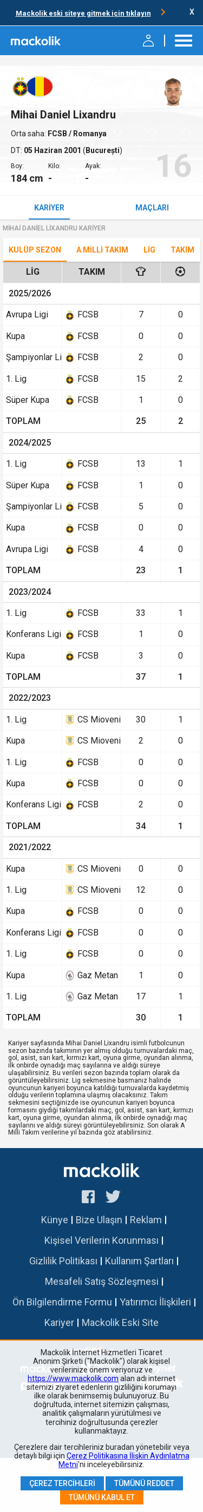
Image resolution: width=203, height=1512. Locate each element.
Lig (149, 250)
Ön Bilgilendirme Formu (62, 1302)
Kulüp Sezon (35, 250)
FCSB (58, 133)
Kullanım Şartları (139, 1260)
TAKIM (182, 250)
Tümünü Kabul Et (102, 1497)
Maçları (152, 207)
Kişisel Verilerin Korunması (101, 1240)
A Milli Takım (102, 250)
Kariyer (49, 207)
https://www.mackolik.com (73, 1378)
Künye (54, 1219)
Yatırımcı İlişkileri (155, 1302)
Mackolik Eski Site (120, 1322)
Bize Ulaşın (99, 1219)
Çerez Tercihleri (62, 1483)
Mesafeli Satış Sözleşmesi (102, 1281)
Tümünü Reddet (144, 1483)
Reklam (146, 1219)
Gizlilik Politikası (63, 1260)
